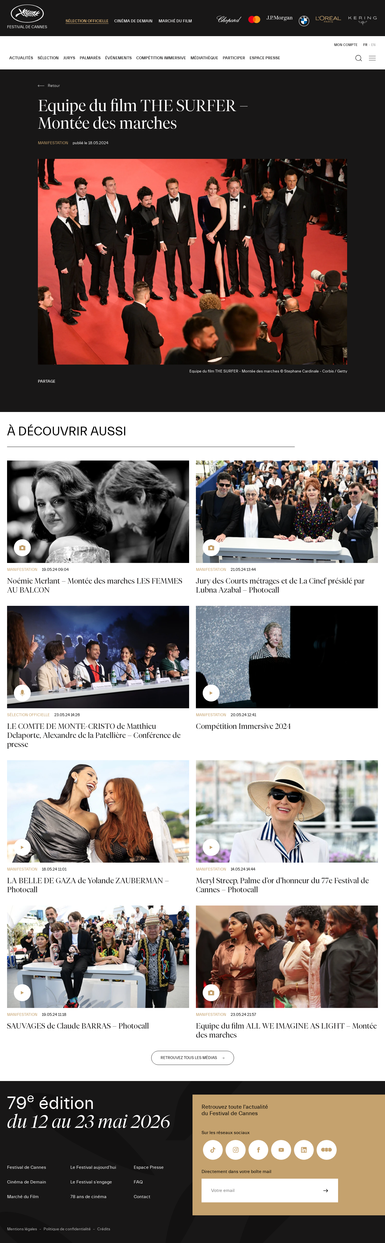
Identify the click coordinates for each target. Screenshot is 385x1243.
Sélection (48, 58)
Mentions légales (22, 1229)
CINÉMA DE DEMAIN (133, 21)
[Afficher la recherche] (358, 58)
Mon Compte (346, 45)
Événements (118, 58)
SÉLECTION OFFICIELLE (87, 21)
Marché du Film (23, 1196)
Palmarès (90, 58)
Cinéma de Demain (26, 1182)
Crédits (103, 1229)
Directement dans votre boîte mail (236, 1171)
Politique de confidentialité (67, 1229)
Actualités (21, 58)
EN (373, 45)
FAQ (138, 1182)
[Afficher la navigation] (372, 58)
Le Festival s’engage (91, 1182)
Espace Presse (265, 58)
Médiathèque (204, 58)
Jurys (69, 58)
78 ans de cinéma (88, 1196)
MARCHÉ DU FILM (175, 21)
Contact (142, 1196)
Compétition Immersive (161, 58)
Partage (46, 381)
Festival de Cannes (26, 1167)
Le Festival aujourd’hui (93, 1167)
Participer (234, 58)
